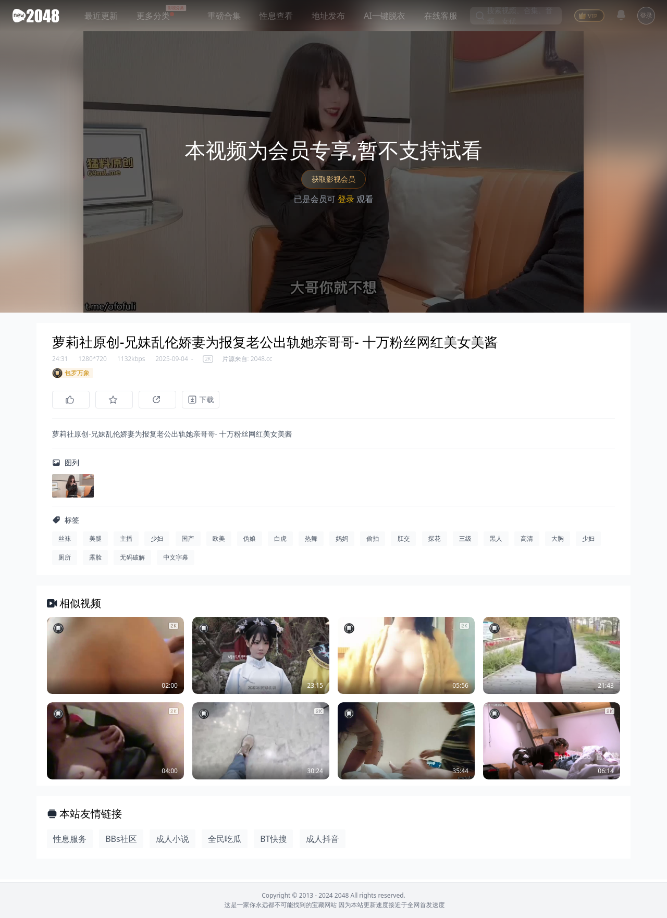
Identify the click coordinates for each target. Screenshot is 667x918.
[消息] (621, 15)
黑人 (496, 541)
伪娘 (249, 541)
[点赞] (71, 399)
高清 (527, 541)
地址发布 (328, 15)
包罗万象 (71, 373)
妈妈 (342, 541)
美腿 (95, 541)
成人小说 (172, 841)
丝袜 (64, 541)
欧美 (219, 541)
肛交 (403, 541)
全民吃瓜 (224, 841)
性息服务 (70, 841)
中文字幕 (175, 559)
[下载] (208, 399)
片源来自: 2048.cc (248, 359)
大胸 (557, 541)
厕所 (64, 559)
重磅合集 (224, 15)
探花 (434, 541)
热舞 (311, 541)
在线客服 (441, 15)
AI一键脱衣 (384, 15)
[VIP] (589, 15)
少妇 (157, 541)
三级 (465, 541)
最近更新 (101, 15)
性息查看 (276, 15)
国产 (188, 541)
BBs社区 (121, 841)
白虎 (280, 541)
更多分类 (153, 15)
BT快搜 (273, 841)
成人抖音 (322, 841)
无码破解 (132, 559)
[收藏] (116, 399)
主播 (126, 541)
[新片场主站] (38, 15)
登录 (646, 15)
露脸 (95, 559)
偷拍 (372, 541)
